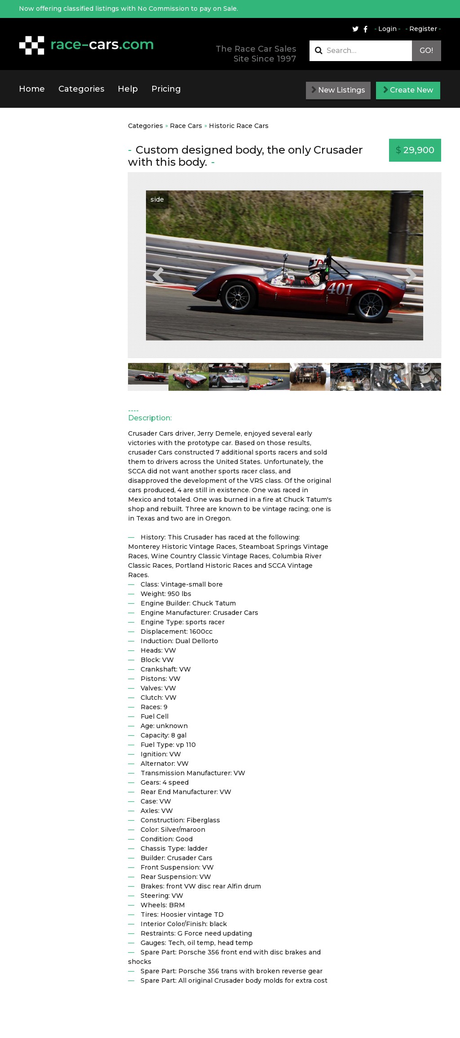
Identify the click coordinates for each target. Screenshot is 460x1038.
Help (128, 89)
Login (387, 29)
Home (32, 89)
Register (423, 29)
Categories (81, 89)
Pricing (166, 89)
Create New (408, 90)
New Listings (338, 90)
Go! (426, 50)
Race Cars (186, 126)
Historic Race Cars (239, 126)
